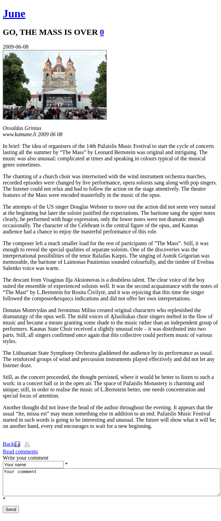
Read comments (20, 451)
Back (8, 444)
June (14, 13)
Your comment (111, 484)
